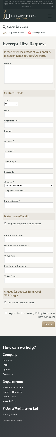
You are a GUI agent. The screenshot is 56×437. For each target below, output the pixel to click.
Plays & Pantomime (13, 387)
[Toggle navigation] (49, 16)
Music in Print (9, 401)
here (30, 6)
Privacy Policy (34, 313)
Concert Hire (9, 396)
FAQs (5, 365)
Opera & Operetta (12, 392)
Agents (6, 369)
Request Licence (16, 32)
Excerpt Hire (38, 32)
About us (7, 360)
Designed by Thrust (12, 420)
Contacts (8, 374)
